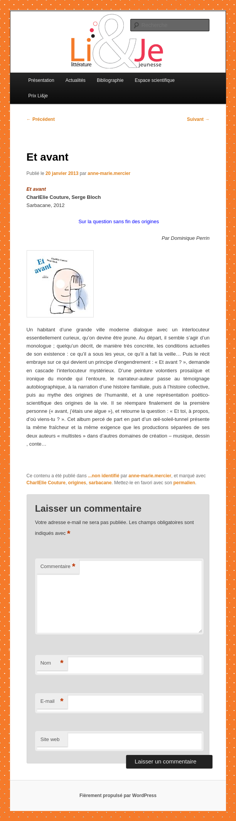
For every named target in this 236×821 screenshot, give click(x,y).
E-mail (52, 701)
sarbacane (100, 482)
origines (77, 482)
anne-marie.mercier (109, 173)
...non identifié (103, 475)
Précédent (41, 119)
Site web (50, 739)
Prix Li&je (38, 95)
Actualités (76, 80)
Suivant (198, 119)
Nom (52, 663)
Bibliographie (110, 80)
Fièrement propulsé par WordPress (118, 795)
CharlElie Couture (46, 482)
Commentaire (58, 566)
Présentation (41, 80)
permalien (184, 482)
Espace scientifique (154, 80)
